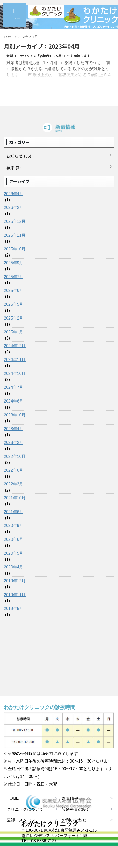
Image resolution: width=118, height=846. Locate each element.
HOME (13, 798)
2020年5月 (13, 553)
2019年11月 (15, 595)
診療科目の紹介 (76, 809)
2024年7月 (13, 387)
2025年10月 (15, 249)
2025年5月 (13, 304)
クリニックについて (25, 809)
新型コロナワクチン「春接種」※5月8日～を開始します (48, 55)
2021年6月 (13, 512)
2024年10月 (15, 373)
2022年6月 (13, 470)
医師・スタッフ (21, 820)
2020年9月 (13, 525)
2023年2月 (13, 442)
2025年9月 (13, 263)
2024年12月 (15, 346)
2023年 (23, 37)
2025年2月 (13, 318)
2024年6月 (13, 401)
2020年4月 (13, 567)
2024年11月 (15, 359)
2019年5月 (13, 608)
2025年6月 (13, 290)
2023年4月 (13, 429)
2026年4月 (13, 194)
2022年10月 (15, 456)
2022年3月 (13, 484)
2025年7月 (13, 276)
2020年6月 (13, 539)
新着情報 (70, 798)
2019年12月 (15, 581)
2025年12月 (15, 221)
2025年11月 (15, 235)
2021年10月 (15, 498)
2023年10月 (15, 415)
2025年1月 (13, 332)
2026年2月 (13, 207)
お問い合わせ (74, 820)
